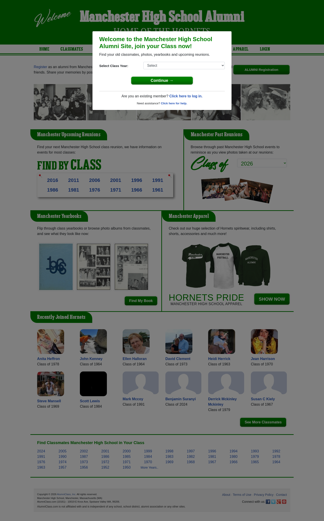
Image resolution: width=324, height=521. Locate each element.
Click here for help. (174, 103)
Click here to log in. (185, 96)
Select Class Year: (113, 66)
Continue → (162, 80)
